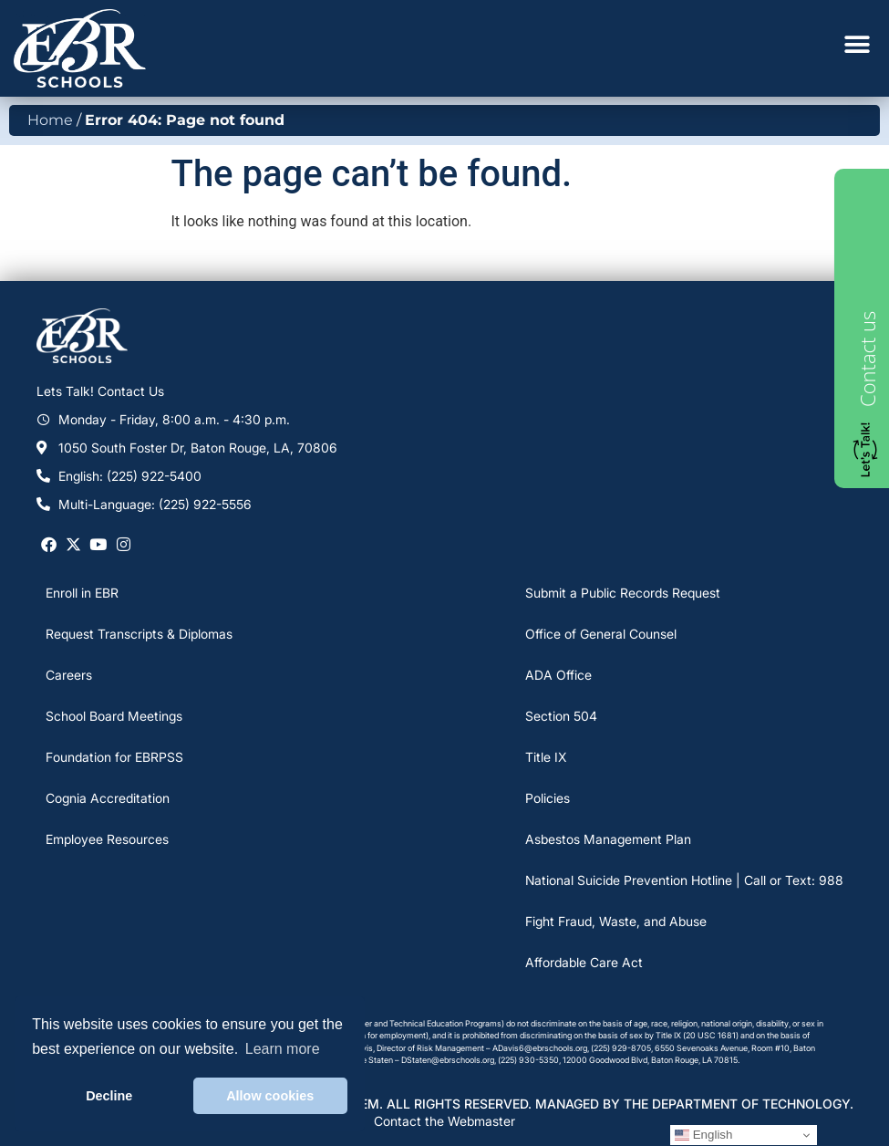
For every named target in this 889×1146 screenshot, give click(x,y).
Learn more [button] (282, 1049)
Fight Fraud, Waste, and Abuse (616, 921)
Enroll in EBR (82, 592)
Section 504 (561, 716)
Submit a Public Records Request (622, 592)
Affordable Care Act (584, 962)
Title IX (545, 757)
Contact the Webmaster (444, 1121)
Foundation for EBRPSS (114, 757)
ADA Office (558, 674)
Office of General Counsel (601, 633)
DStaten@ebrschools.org (447, 1060)
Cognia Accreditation (108, 798)
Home (50, 120)
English (703, 1135)
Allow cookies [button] (270, 1096)
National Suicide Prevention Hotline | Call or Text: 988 (684, 880)
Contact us (867, 359)
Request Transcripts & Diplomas (139, 633)
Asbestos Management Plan (608, 839)
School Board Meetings (114, 716)
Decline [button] (109, 1096)
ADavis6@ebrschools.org (539, 1048)
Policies (547, 798)
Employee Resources (107, 839)
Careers (69, 674)
